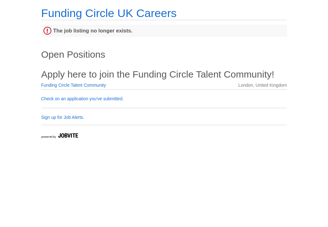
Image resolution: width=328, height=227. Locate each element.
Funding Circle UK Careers (109, 13)
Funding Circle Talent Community (73, 85)
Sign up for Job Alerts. (62, 117)
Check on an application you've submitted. (82, 98)
